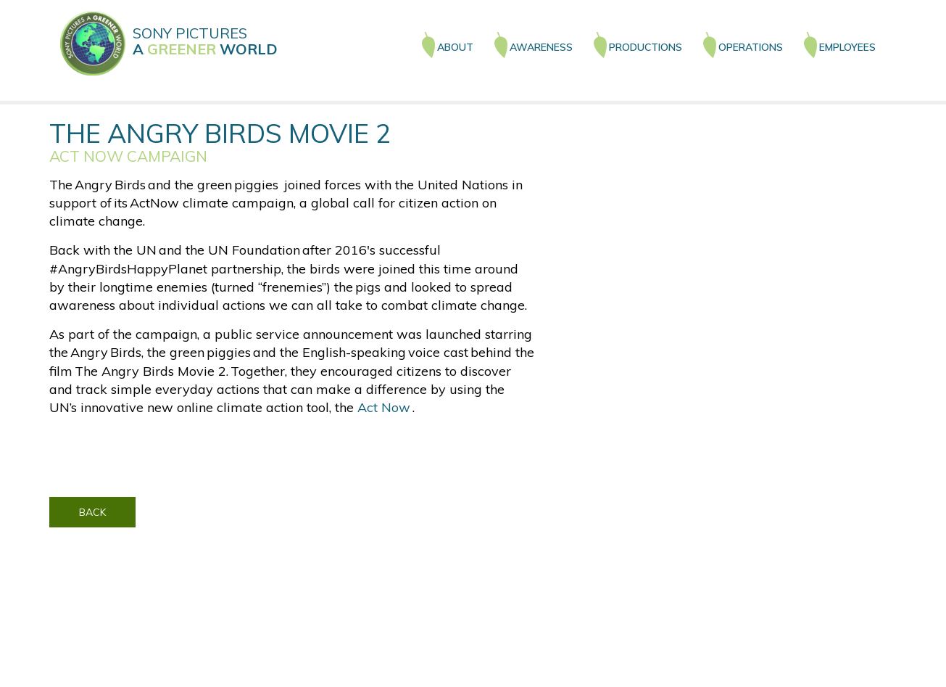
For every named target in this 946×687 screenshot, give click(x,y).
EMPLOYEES (847, 47)
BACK (92, 512)
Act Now (384, 407)
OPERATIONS (750, 47)
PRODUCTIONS (645, 47)
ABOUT (455, 47)
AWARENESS (541, 47)
